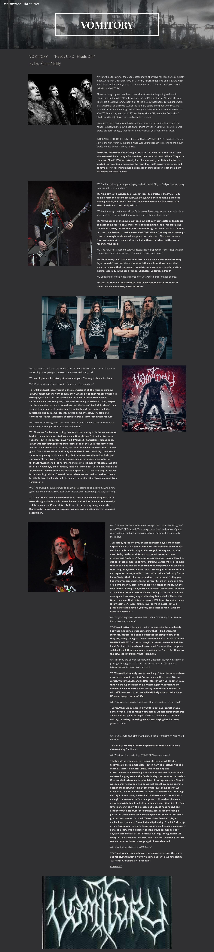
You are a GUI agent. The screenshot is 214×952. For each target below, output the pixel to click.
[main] (107, 24)
